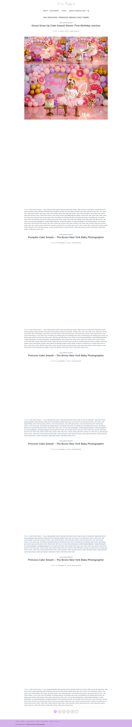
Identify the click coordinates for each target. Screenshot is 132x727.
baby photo (91, 209)
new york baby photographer (36, 221)
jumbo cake (66, 219)
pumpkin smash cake (101, 341)
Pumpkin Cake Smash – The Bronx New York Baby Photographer (66, 237)
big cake (62, 211)
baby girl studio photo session (69, 209)
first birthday (58, 217)
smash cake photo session (56, 227)
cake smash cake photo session (67, 213)
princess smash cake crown (54, 341)
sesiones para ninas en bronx (75, 225)
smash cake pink (68, 227)
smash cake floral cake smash (99, 225)
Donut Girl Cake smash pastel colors (44, 217)
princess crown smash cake (81, 223)
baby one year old (82, 209)
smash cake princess (79, 227)
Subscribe (44, 721)
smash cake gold (28, 227)
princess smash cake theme (42, 225)
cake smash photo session (97, 213)
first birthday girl (93, 217)
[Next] (76, 711)
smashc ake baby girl (92, 227)
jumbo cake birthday (75, 219)
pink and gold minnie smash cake (40, 223)
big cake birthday (69, 211)
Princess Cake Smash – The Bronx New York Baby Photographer (66, 355)
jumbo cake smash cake (88, 219)
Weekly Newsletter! (77, 11)
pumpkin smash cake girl (69, 343)
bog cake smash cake (93, 211)
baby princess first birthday (51, 211)
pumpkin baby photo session (87, 341)
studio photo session (67, 347)
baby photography (29, 211)
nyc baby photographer (78, 221)
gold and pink (43, 219)
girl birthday (35, 219)
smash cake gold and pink (41, 227)
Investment (30, 721)
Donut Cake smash (97, 215)
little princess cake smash (68, 337)
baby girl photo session (53, 209)
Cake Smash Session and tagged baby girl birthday (66, 215)
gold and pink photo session (55, 219)
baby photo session (100, 209)
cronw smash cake (86, 215)
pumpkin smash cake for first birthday (51, 343)
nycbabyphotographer (91, 221)
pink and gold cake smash (69, 339)
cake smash (42, 213)
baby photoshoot (39, 211)
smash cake (87, 225)
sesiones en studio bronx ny (58, 225)
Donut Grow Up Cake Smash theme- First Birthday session (66, 25)
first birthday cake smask (81, 217)
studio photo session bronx (36, 229)
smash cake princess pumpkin (40, 347)
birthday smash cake (80, 211)
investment (55, 11)
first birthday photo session (98, 335)
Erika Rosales (74, 31)
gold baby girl (56, 337)
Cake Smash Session (66, 22)
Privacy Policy (54, 721)
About (45, 11)
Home (17, 721)
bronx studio (102, 211)
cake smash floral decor (83, 213)
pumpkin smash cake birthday (32, 343)
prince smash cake (55, 223)
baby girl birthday (52, 689)
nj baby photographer (65, 221)
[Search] (88, 11)
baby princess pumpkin (66, 331)
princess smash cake (95, 223)
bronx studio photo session (31, 213)
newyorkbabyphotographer (52, 221)
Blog (64, 11)
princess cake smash (67, 223)
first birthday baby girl (68, 217)
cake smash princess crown (31, 215)
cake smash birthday (52, 213)
